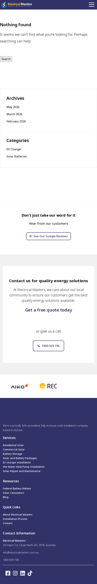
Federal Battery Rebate (17, 488)
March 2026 (14, 114)
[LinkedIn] (22, 573)
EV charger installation (17, 462)
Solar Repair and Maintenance (21, 471)
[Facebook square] (8, 573)
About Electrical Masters (17, 514)
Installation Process (15, 519)
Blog (5, 497)
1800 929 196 (11, 560)
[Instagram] (15, 573)
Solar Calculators (13, 492)
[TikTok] (30, 573)
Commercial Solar (14, 449)
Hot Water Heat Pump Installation (24, 466)
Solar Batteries (16, 156)
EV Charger (14, 149)
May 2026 (12, 107)
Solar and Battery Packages (20, 458)
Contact (7, 523)
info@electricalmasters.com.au (20, 552)
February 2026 (16, 121)
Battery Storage (12, 453)
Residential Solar (13, 445)
